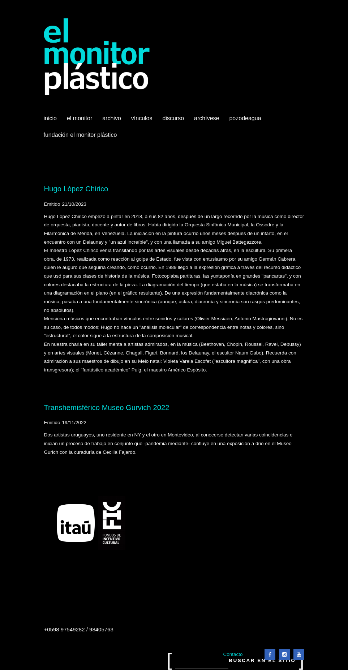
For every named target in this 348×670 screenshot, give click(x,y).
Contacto (232, 654)
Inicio (50, 118)
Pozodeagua (245, 121)
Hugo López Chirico (76, 189)
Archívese (206, 118)
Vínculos (142, 121)
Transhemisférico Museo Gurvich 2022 (106, 408)
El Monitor (80, 121)
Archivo (112, 121)
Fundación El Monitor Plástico (80, 135)
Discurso (173, 118)
